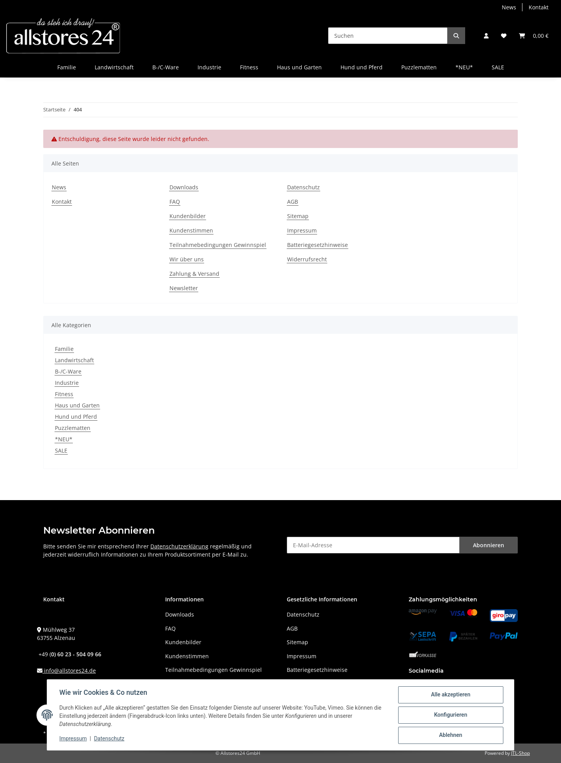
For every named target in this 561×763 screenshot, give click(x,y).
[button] (486, 35)
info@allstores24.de (69, 670)
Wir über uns (186, 259)
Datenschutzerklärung (179, 546)
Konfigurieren (450, 715)
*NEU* (63, 439)
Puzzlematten (72, 428)
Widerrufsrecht (307, 259)
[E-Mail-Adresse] (373, 545)
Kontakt (539, 7)
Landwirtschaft (74, 360)
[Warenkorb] (534, 35)
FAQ (174, 201)
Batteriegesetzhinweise (317, 244)
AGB (292, 201)
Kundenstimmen (191, 230)
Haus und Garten (77, 405)
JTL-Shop (520, 753)
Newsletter (183, 288)
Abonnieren (488, 545)
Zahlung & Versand (194, 273)
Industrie (67, 382)
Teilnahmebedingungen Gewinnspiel (217, 244)
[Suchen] (388, 35)
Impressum (302, 230)
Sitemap (298, 216)
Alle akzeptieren (450, 695)
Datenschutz (303, 187)
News (509, 7)
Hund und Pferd (76, 416)
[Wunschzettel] (504, 35)
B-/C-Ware (68, 371)
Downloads (183, 187)
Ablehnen (450, 735)
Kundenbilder (187, 216)
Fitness (64, 394)
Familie (64, 348)
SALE (61, 450)
